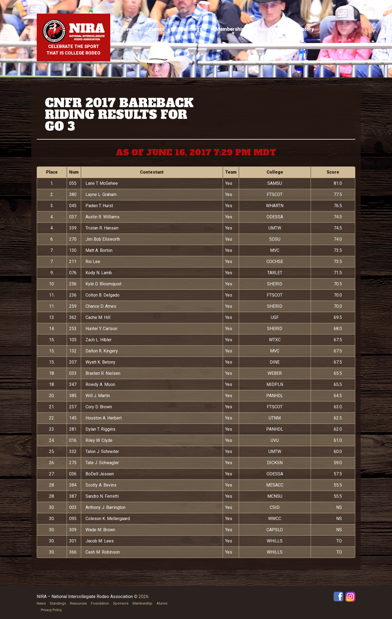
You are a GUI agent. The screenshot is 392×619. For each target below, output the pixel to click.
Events (156, 29)
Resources (270, 29)
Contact (131, 42)
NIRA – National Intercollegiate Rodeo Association (85, 596)
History (305, 29)
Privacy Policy (51, 610)
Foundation (100, 603)
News (128, 29)
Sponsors (120, 603)
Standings (190, 29)
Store (161, 42)
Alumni (162, 603)
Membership (230, 29)
